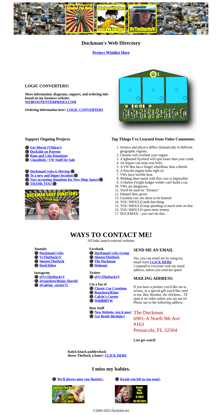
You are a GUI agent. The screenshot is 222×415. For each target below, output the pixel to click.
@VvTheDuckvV (52, 277)
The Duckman (105, 261)
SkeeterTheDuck (51, 261)
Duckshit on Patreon (45, 151)
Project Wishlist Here (110, 52)
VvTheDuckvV (50, 257)
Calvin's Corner (106, 296)
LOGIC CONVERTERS (85, 110)
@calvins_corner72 (53, 285)
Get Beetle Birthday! (110, 316)
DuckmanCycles (51, 253)
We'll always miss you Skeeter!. (80, 379)
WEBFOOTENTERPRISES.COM (50, 102)
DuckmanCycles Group (112, 253)
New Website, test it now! (113, 312)
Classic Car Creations (111, 288)
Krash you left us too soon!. (140, 379)
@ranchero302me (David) (58, 281)
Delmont (101, 265)
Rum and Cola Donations (49, 156)
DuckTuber (47, 265)
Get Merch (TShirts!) (46, 147)
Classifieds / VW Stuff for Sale (52, 160)
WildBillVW (104, 301)
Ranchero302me (107, 292)
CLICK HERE (161, 262)
